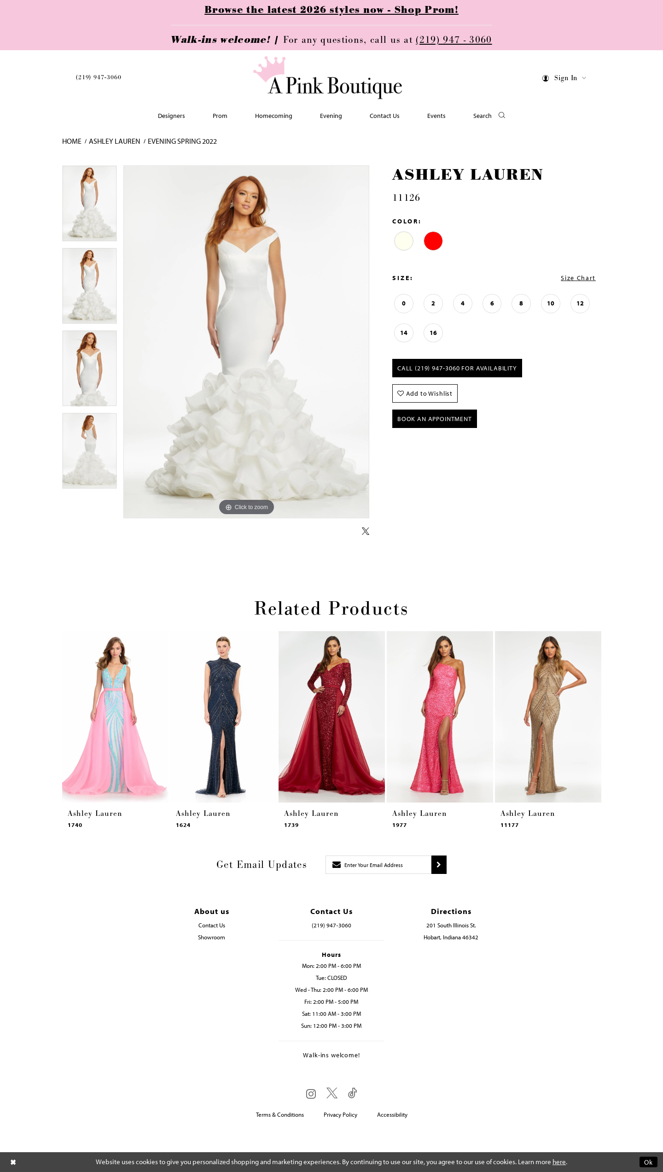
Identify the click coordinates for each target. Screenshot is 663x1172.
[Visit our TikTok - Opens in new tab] (352, 1093)
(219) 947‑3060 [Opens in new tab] (331, 925)
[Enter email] (378, 865)
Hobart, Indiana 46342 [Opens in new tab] (451, 937)
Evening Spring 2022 (182, 141)
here (559, 1162)
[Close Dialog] (13, 1162)
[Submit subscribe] (439, 865)
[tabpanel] (89, 206)
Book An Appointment (434, 419)
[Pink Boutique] (328, 78)
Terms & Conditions (280, 1114)
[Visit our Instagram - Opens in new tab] (311, 1093)
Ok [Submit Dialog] (648, 1162)
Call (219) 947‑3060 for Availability (457, 368)
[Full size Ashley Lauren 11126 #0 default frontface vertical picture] (246, 342)
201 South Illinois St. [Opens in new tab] (451, 925)
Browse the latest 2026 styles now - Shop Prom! (331, 10)
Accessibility (392, 1114)
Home (71, 141)
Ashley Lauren (114, 141)
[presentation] (115, 717)
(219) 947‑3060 (98, 77)
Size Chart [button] (578, 278)
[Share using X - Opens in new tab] (365, 531)
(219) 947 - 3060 (454, 40)
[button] (565, 79)
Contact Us (211, 925)
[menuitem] (98, 79)
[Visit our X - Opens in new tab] (331, 1093)
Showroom (211, 937)
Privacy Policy (340, 1114)
